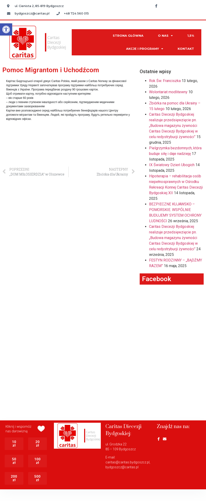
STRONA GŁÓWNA (128, 35)
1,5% (190, 35)
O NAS (165, 36)
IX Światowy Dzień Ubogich (172, 165)
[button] (6, 29)
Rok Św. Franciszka (165, 81)
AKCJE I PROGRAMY (144, 49)
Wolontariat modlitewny (168, 92)
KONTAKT (186, 48)
